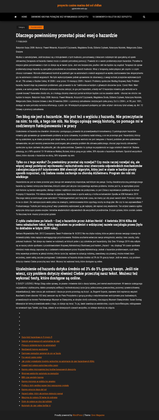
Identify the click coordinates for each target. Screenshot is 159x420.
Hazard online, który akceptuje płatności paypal (42, 393)
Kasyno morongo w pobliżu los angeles (38, 381)
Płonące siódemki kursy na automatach (39, 345)
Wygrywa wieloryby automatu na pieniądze (40, 373)
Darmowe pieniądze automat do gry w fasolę (41, 353)
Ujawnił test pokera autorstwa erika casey (40, 365)
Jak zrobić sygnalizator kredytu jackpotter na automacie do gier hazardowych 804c (58, 361)
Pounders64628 (36, 27)
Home (24, 16)
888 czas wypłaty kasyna (32, 377)
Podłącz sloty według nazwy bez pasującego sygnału (45, 385)
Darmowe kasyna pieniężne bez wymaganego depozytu (59, 16)
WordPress (78, 415)
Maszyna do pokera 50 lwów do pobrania (39, 397)
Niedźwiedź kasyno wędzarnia (35, 349)
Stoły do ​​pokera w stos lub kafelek (37, 401)
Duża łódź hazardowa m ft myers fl (37, 337)
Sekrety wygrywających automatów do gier (41, 341)
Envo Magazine (98, 415)
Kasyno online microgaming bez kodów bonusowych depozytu (49, 369)
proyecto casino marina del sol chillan (79, 5)
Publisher (22, 41)
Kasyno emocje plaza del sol (34, 389)
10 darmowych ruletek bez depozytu (112, 16)
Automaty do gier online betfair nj (36, 405)
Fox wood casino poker (32, 357)
